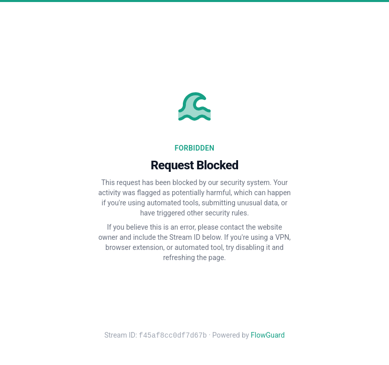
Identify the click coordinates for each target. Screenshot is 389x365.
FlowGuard (268, 336)
